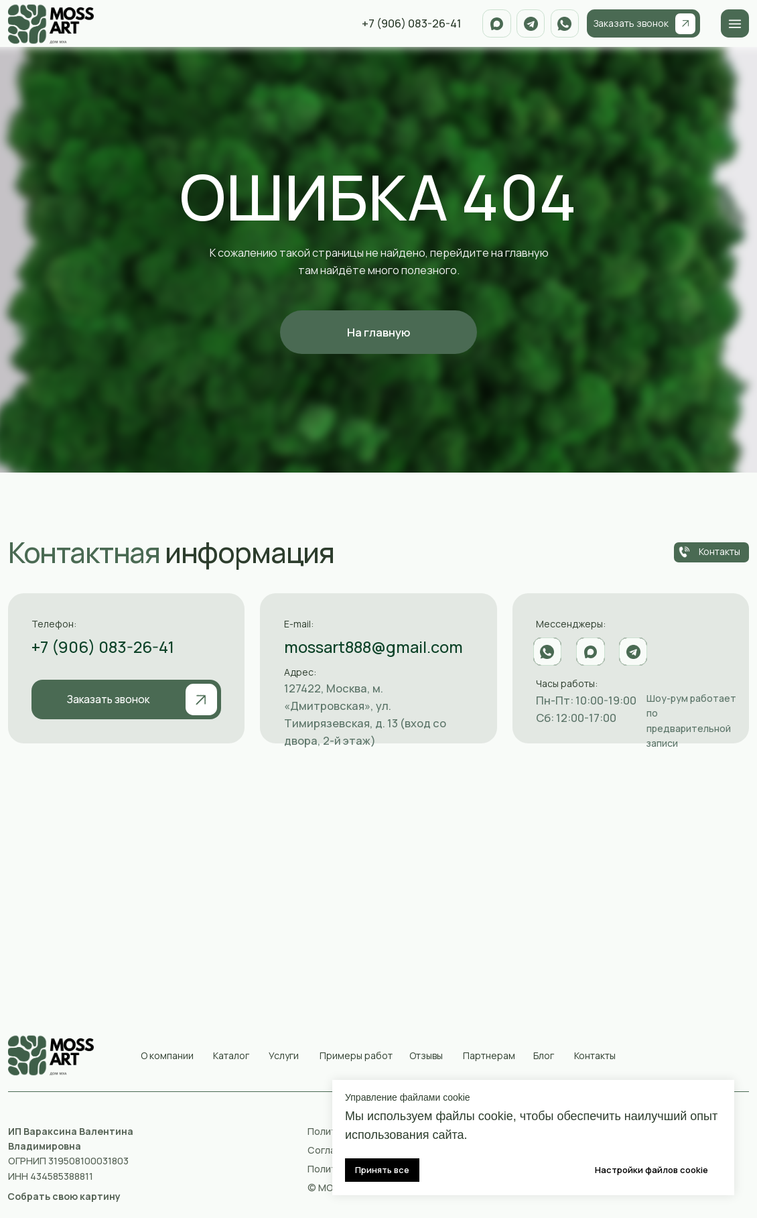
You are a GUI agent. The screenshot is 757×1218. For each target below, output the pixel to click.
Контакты (595, 1055)
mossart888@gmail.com (373, 647)
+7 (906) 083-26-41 (102, 647)
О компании (167, 1055)
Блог (543, 1055)
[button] (64, 1196)
